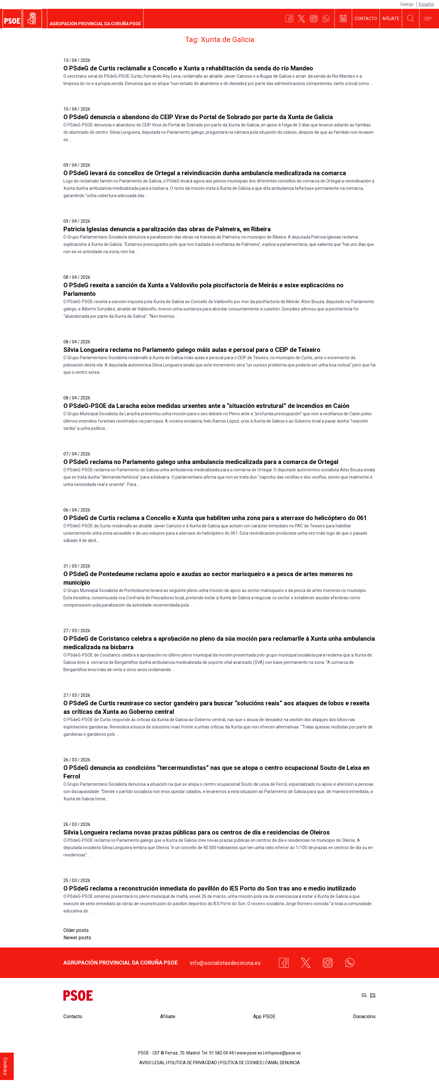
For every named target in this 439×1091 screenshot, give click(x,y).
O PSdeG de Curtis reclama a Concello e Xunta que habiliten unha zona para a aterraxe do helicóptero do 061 (215, 518)
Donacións (364, 1016)
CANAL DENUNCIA (282, 1062)
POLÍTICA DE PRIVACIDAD (192, 1062)
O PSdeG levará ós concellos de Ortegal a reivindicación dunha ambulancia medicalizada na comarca (204, 173)
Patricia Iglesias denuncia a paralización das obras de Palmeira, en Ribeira (167, 229)
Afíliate (390, 18)
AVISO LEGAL (152, 1062)
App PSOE (264, 1016)
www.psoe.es (249, 1052)
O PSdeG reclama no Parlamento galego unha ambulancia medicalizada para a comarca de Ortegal (200, 462)
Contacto (366, 18)
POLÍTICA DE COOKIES (241, 1062)
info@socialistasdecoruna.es (225, 963)
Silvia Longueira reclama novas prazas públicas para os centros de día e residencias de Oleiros (196, 832)
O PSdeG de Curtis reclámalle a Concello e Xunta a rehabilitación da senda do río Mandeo (188, 68)
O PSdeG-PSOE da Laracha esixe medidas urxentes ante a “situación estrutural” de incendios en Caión (206, 405)
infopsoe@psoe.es (283, 1052)
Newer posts (77, 937)
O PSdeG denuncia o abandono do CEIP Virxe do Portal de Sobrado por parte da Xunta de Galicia (198, 117)
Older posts (76, 930)
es (373, 995)
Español (426, 4)
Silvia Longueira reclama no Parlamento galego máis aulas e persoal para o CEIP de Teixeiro (191, 349)
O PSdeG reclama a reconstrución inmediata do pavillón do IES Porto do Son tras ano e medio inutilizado (209, 888)
